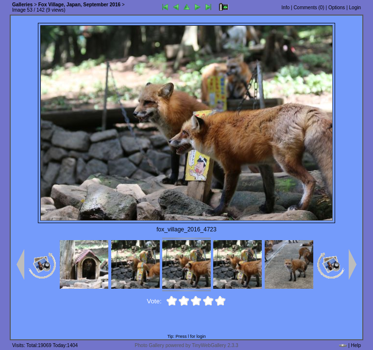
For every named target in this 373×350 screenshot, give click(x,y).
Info (286, 7)
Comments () (308, 7)
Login (355, 7)
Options (336, 7)
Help (356, 345)
